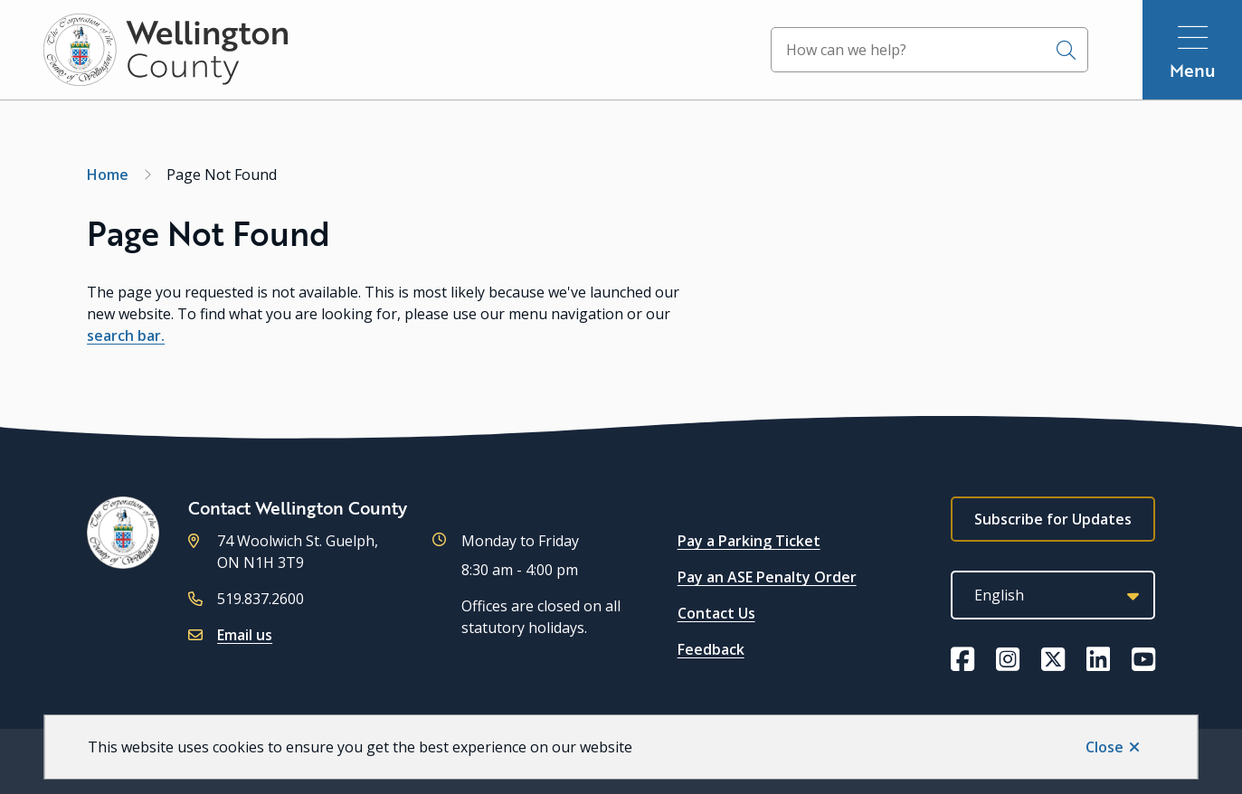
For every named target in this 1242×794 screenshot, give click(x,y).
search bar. (126, 335)
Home (107, 174)
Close (1104, 747)
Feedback (711, 649)
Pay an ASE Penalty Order (767, 577)
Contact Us (716, 613)
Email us (244, 635)
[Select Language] (1053, 595)
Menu (1193, 70)
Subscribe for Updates (1053, 519)
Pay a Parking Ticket (749, 541)
